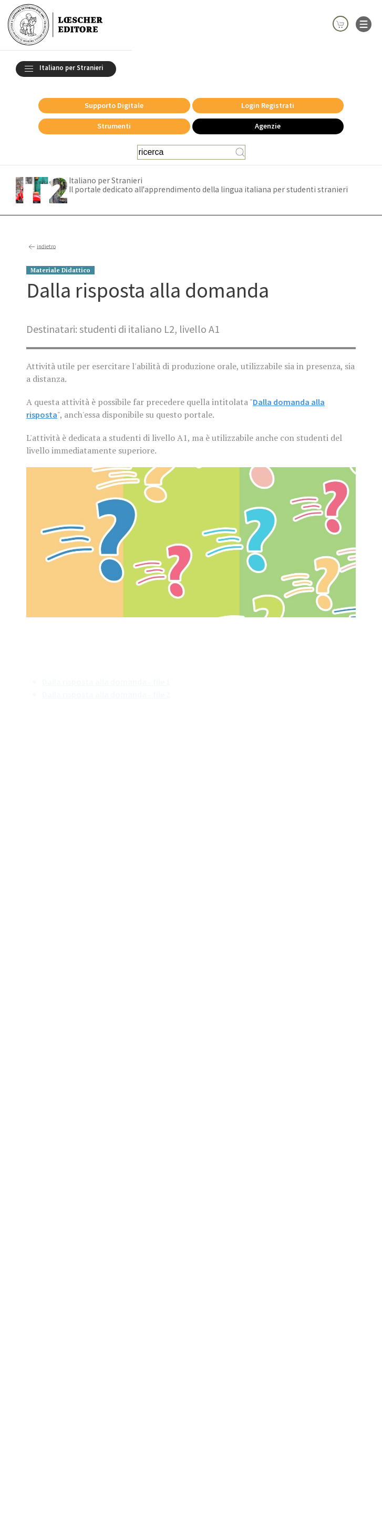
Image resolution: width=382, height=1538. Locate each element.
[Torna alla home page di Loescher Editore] (55, 25)
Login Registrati (267, 105)
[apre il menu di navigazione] (363, 23)
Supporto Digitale (114, 105)
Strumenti (114, 126)
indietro (41, 247)
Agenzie (268, 126)
